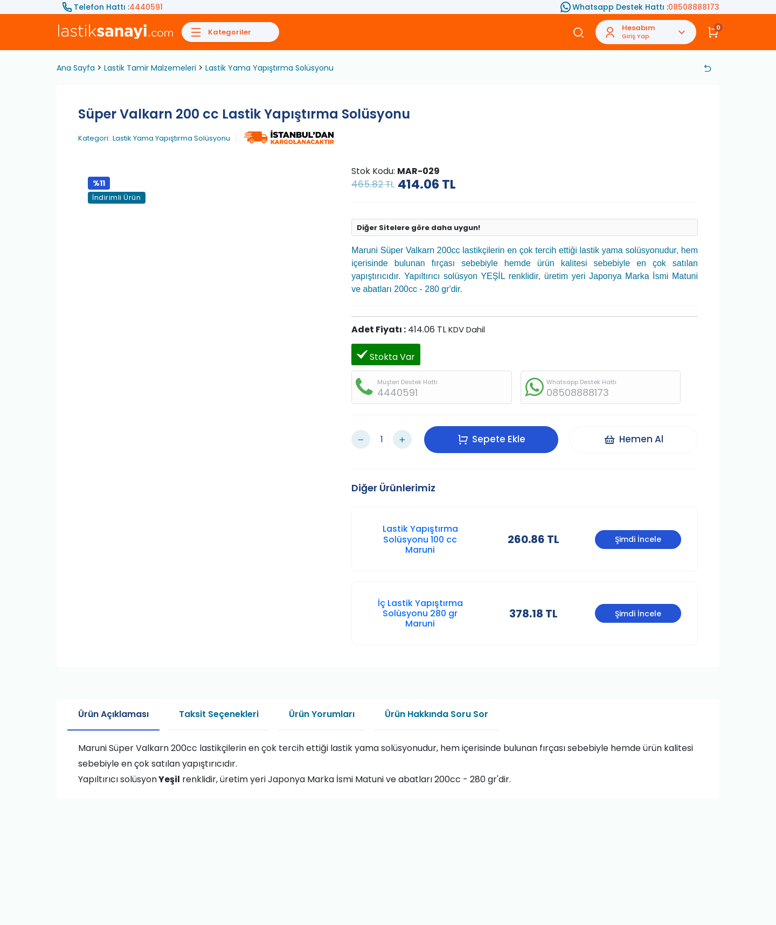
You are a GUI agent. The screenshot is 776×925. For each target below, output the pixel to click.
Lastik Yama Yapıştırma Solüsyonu (269, 68)
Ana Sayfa (76, 68)
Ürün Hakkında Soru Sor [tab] (436, 714)
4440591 (146, 7)
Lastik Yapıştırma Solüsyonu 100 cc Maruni (420, 539)
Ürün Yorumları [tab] (322, 714)
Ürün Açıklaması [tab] (113, 714)
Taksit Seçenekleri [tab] (219, 714)
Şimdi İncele (638, 539)
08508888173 (693, 7)
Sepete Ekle (491, 439)
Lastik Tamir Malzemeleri (150, 68)
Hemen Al (633, 439)
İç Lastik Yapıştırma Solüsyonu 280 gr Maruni (420, 613)
